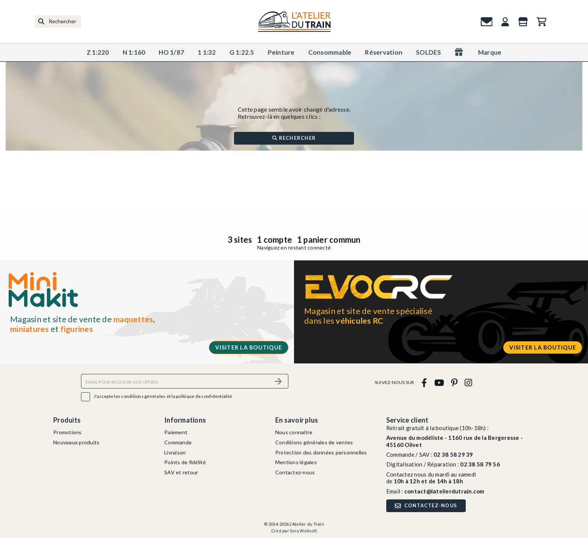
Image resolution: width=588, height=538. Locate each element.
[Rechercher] (57, 21)
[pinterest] (454, 382)
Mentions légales (296, 462)
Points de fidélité (185, 462)
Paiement (176, 432)
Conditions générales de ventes (314, 442)
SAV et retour (181, 472)
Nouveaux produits (76, 442)
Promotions (67, 432)
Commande (178, 442)
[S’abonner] (278, 381)
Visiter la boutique (248, 347)
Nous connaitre (294, 432)
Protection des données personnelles (321, 452)
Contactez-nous (295, 472)
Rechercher (294, 138)
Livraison (175, 452)
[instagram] (468, 382)
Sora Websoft (303, 530)
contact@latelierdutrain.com (444, 491)
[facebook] (424, 382)
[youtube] (438, 382)
